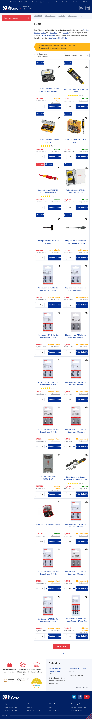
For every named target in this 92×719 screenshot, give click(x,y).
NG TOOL (53, 33)
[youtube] (87, 697)
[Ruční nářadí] (62, 16)
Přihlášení (86, 2)
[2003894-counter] (41, 636)
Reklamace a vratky (11, 707)
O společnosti (77, 2)
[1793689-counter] (69, 207)
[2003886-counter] (69, 446)
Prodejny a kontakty (42, 2)
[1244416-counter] (69, 494)
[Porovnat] (59, 67)
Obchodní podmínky (77, 704)
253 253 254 (27, 6)
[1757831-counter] (41, 258)
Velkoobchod (31, 704)
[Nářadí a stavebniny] (50, 16)
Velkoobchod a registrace (22, 2)
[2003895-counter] (69, 541)
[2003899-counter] (69, 636)
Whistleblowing (54, 704)
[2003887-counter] (69, 588)
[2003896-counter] (69, 399)
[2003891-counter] (41, 352)
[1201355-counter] (41, 106)
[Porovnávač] (81, 8)
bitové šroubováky (48, 35)
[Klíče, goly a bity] (72, 16)
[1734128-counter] (69, 258)
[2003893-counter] (69, 305)
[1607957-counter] (41, 207)
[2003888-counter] (69, 352)
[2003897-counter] (41, 305)
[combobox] (65, 55)
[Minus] (37, 106)
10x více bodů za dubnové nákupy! (55, 670)
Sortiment (30, 707)
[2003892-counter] (41, 399)
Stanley (85, 30)
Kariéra (68, 2)
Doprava (7, 704)
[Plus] (46, 106)
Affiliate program (54, 710)
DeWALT (37, 33)
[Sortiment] (36, 667)
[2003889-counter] (41, 446)
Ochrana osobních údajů (78, 707)
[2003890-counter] (41, 588)
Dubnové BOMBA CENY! (77, 669)
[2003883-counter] (41, 494)
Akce (32, 2)
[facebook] (80, 697)
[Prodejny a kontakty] (23, 668)
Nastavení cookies (76, 710)
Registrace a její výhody (34, 710)
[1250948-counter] (41, 156)
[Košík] (87, 8)
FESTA (43, 33)
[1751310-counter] (41, 541)
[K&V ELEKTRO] (10, 8)
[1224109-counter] (69, 156)
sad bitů (65, 33)
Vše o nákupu (55, 2)
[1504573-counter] (69, 106)
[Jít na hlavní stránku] (11, 2)
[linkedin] (74, 697)
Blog (62, 2)
